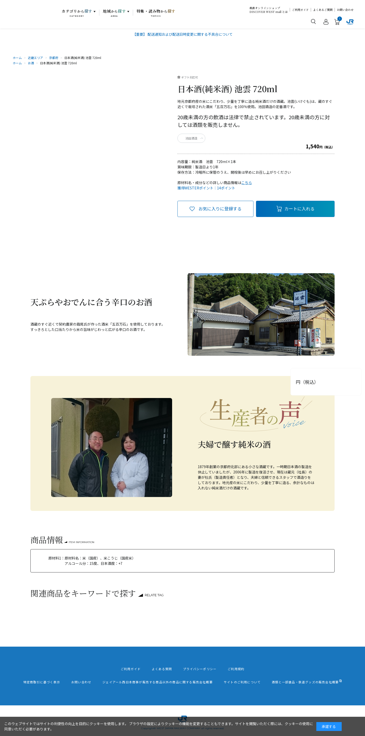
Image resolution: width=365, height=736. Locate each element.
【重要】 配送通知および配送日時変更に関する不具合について (183, 34)
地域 (114, 13)
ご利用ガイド (300, 10)
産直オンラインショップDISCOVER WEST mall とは (268, 10)
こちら (246, 182)
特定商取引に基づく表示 (41, 682)
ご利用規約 (236, 669)
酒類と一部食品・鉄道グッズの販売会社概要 (305, 682)
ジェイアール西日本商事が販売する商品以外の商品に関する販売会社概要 (157, 682)
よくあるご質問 (323, 10)
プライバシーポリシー (199, 669)
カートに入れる (299, 208)
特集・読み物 (156, 13)
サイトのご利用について (242, 682)
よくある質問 (162, 669)
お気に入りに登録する (220, 208)
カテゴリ (77, 13)
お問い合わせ (345, 10)
